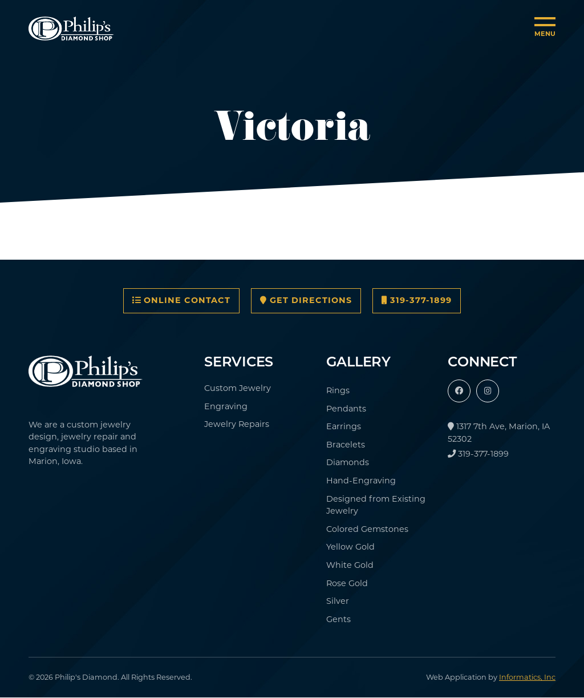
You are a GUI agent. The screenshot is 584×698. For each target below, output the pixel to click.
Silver (337, 601)
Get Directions (306, 300)
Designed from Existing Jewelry (375, 505)
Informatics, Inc (527, 677)
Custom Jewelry (237, 388)
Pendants (346, 409)
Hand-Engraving (361, 480)
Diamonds (347, 462)
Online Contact (181, 300)
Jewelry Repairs (236, 424)
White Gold (350, 565)
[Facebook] (459, 391)
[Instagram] (487, 391)
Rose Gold (347, 583)
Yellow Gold (350, 547)
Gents (338, 619)
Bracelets (345, 444)
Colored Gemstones (367, 529)
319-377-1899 (417, 300)
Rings (338, 390)
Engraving (226, 406)
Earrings (343, 426)
